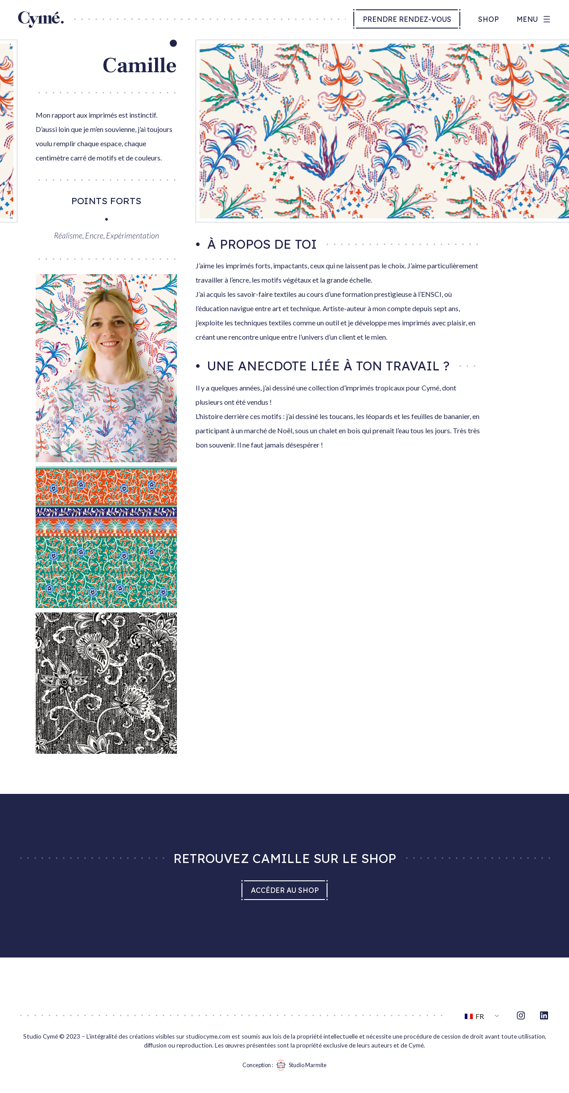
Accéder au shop (285, 890)
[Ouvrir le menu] (534, 19)
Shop (488, 19)
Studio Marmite (300, 1065)
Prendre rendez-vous (407, 19)
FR (474, 1016)
